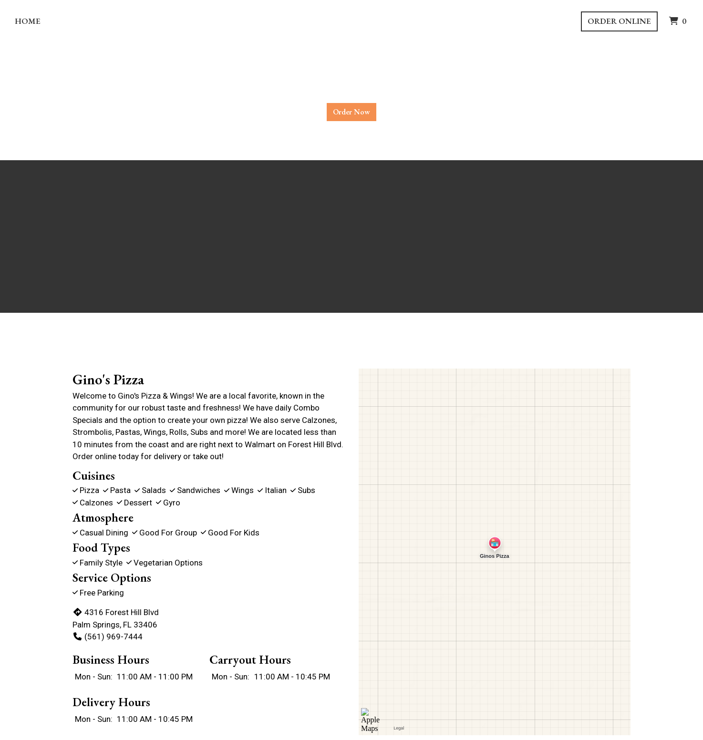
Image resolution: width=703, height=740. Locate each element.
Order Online (619, 21)
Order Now (351, 112)
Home (28, 21)
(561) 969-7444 (107, 636)
